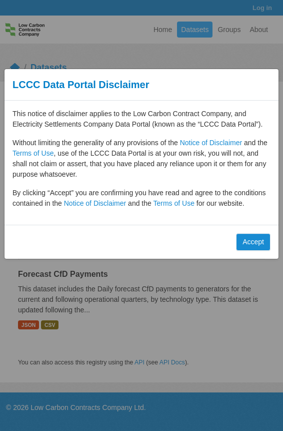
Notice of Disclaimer (211, 143)
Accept (253, 242)
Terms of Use (33, 153)
